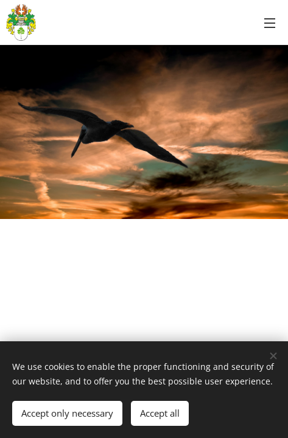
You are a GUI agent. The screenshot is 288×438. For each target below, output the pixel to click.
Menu (269, 23)
